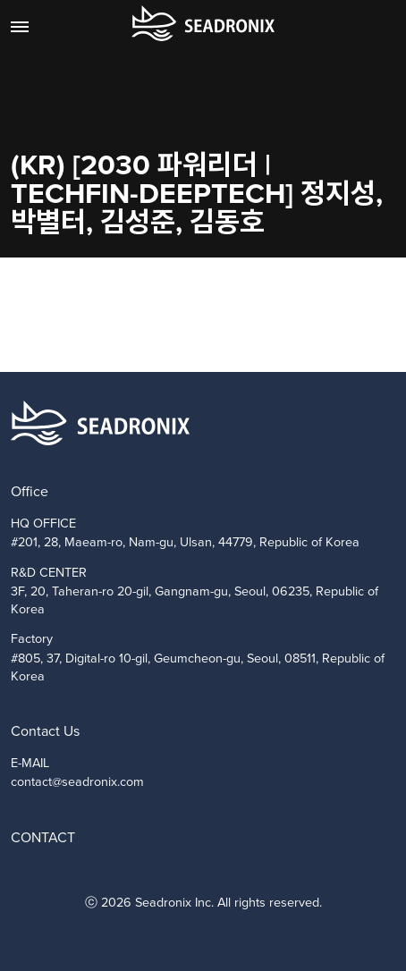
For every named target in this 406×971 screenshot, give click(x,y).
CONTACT (43, 837)
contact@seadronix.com (77, 781)
